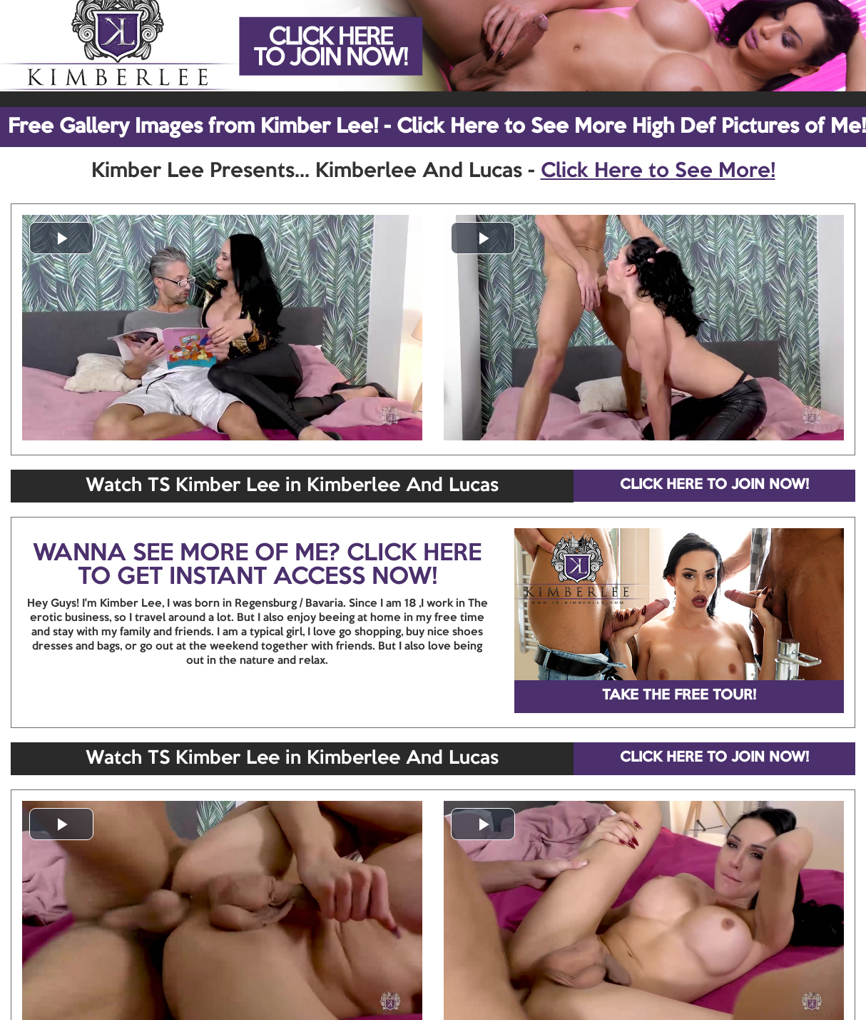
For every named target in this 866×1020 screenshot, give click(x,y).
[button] (61, 238)
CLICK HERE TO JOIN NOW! (714, 485)
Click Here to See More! (658, 171)
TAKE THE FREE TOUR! (679, 696)
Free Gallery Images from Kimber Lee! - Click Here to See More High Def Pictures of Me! (437, 127)
